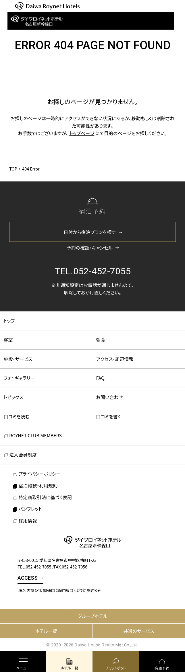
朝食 (100, 339)
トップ (9, 320)
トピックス (13, 397)
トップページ (81, 133)
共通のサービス (138, 630)
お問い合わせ (109, 397)
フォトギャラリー (19, 377)
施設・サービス (18, 358)
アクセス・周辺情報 (115, 358)
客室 (8, 339)
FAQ (100, 377)
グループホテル (92, 615)
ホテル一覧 (46, 630)
